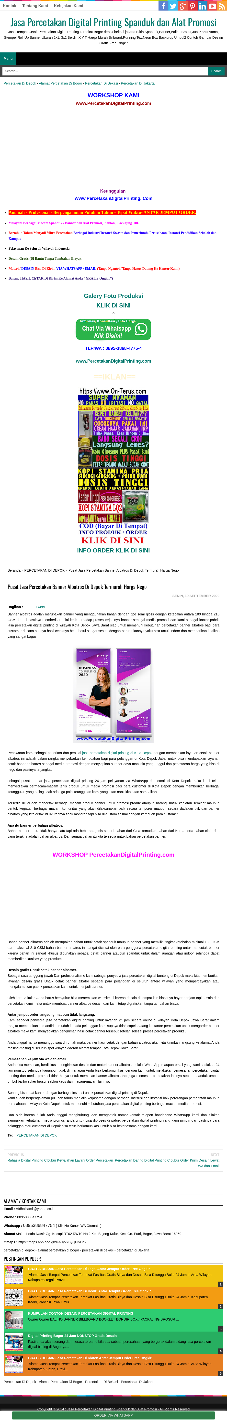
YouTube (212, 6)
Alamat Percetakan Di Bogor (60, 83)
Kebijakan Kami (68, 6)
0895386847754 (39, 1225)
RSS (222, 6)
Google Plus (183, 6)
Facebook (163, 6)
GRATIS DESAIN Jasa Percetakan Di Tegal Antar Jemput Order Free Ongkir (89, 1269)
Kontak (9, 6)
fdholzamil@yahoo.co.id (36, 1209)
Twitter (173, 6)
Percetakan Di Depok (20, 83)
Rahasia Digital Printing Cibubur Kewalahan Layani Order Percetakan (60, 1160)
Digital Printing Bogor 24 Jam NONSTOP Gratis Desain (72, 1336)
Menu (8, 59)
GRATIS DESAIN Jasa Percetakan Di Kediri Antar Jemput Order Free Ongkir (89, 1291)
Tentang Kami (35, 6)
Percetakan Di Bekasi (101, 83)
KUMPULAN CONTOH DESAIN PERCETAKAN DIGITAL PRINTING (81, 1313)
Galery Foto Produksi (113, 296)
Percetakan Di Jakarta (138, 83)
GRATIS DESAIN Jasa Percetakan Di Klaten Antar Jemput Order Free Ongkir (90, 1358)
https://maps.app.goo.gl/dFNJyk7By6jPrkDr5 (52, 1242)
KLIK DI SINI (113, 305)
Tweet (40, 607)
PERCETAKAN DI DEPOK (36, 1135)
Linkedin (193, 6)
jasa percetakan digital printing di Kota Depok (117, 753)
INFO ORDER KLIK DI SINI (113, 550)
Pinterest (202, 6)
